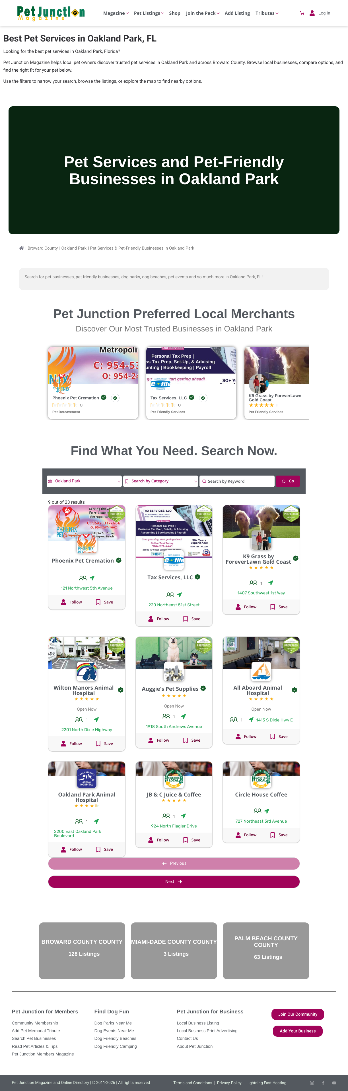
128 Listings (84, 954)
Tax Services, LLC (169, 398)
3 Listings (176, 954)
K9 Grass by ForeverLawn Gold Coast (275, 398)
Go (288, 481)
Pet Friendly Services (168, 412)
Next (174, 882)
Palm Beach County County (266, 942)
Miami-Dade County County (174, 942)
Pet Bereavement (66, 412)
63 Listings (268, 957)
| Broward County (42, 248)
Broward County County (82, 942)
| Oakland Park (73, 248)
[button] (302, 13)
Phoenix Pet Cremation (75, 398)
